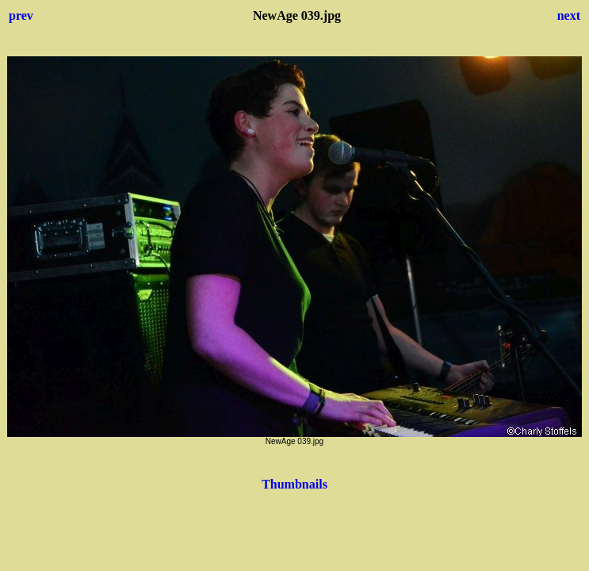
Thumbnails (294, 484)
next (568, 15)
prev (21, 15)
